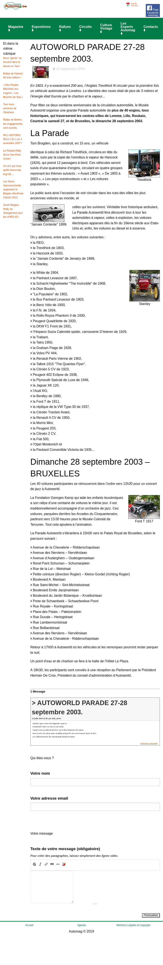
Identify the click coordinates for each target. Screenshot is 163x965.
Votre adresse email (49, 798)
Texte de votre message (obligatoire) (65, 849)
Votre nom (40, 773)
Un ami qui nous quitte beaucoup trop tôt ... (12, 170)
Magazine (15, 28)
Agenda (81, 925)
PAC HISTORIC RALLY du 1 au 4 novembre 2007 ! (12, 139)
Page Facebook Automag (152, 10)
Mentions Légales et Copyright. (133, 925)
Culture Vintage (106, 28)
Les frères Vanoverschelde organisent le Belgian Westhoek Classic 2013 (13, 189)
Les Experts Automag (128, 28)
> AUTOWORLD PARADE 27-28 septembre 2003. (79, 707)
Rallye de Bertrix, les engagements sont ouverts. (12, 123)
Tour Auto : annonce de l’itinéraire (9, 108)
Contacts (150, 28)
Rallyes (65, 28)
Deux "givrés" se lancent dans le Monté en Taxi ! (12, 62)
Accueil (29, 925)
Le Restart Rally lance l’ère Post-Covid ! (12, 154)
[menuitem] (16, 28)
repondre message (149, 743)
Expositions (41, 28)
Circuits (85, 28)
